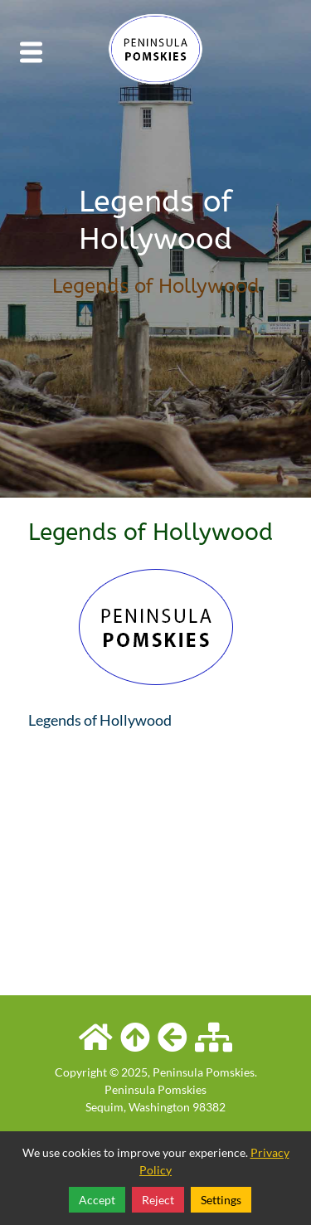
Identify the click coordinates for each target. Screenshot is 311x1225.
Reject (158, 1200)
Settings (221, 1200)
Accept (97, 1200)
